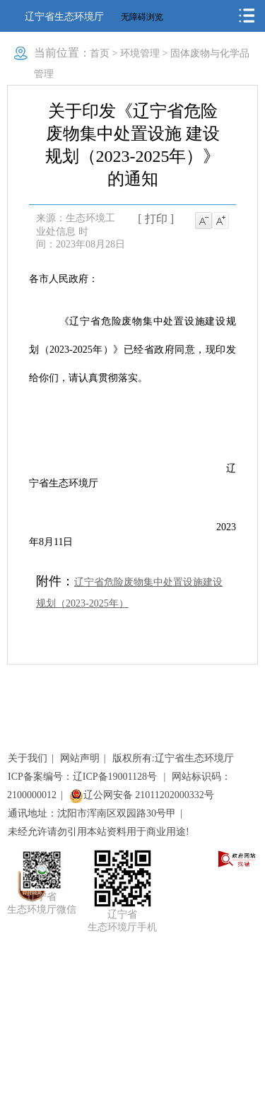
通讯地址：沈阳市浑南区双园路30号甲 (92, 813)
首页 (100, 53)
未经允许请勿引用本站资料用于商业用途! (98, 831)
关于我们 (27, 758)
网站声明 (80, 758)
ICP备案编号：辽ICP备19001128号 (84, 776)
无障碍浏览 (142, 17)
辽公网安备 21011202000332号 (141, 795)
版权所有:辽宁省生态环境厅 (173, 758)
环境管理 (140, 53)
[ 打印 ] (156, 219)
